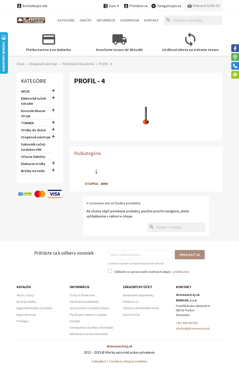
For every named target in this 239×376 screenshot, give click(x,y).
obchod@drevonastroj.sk (193, 328)
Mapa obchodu (26, 315)
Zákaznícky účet (137, 287)
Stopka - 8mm (96, 183)
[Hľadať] (193, 20)
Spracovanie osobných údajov (90, 308)
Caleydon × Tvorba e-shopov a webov (119, 361)
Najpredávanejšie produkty (34, 308)
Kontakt (151, 20)
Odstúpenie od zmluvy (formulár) (91, 327)
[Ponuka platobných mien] (112, 6)
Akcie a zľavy (25, 295)
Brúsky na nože (32, 171)
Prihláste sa (130, 302)
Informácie (106, 20)
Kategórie (66, 20)
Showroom (129, 20)
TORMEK (27, 123)
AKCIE (25, 91)
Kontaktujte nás (32, 6)
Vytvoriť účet (131, 315)
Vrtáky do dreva (33, 130)
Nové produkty (26, 302)
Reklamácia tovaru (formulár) (89, 334)
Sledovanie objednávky (138, 295)
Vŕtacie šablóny (33, 156)
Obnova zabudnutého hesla (141, 308)
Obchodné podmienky (84, 302)
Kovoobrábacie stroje (33, 113)
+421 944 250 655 (187, 323)
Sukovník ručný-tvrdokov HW (33, 146)
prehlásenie (181, 272)
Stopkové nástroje (35, 137)
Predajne (23, 321)
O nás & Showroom (82, 295)
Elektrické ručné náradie (33, 101)
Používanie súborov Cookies (88, 315)
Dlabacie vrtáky (33, 163)
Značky (86, 20)
